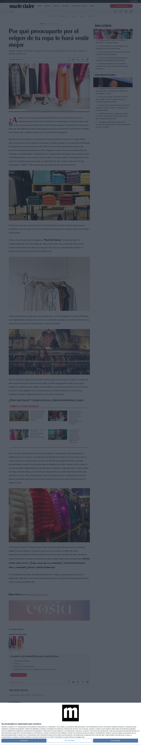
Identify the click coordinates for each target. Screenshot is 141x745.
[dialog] (70, 724)
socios (16, 726)
